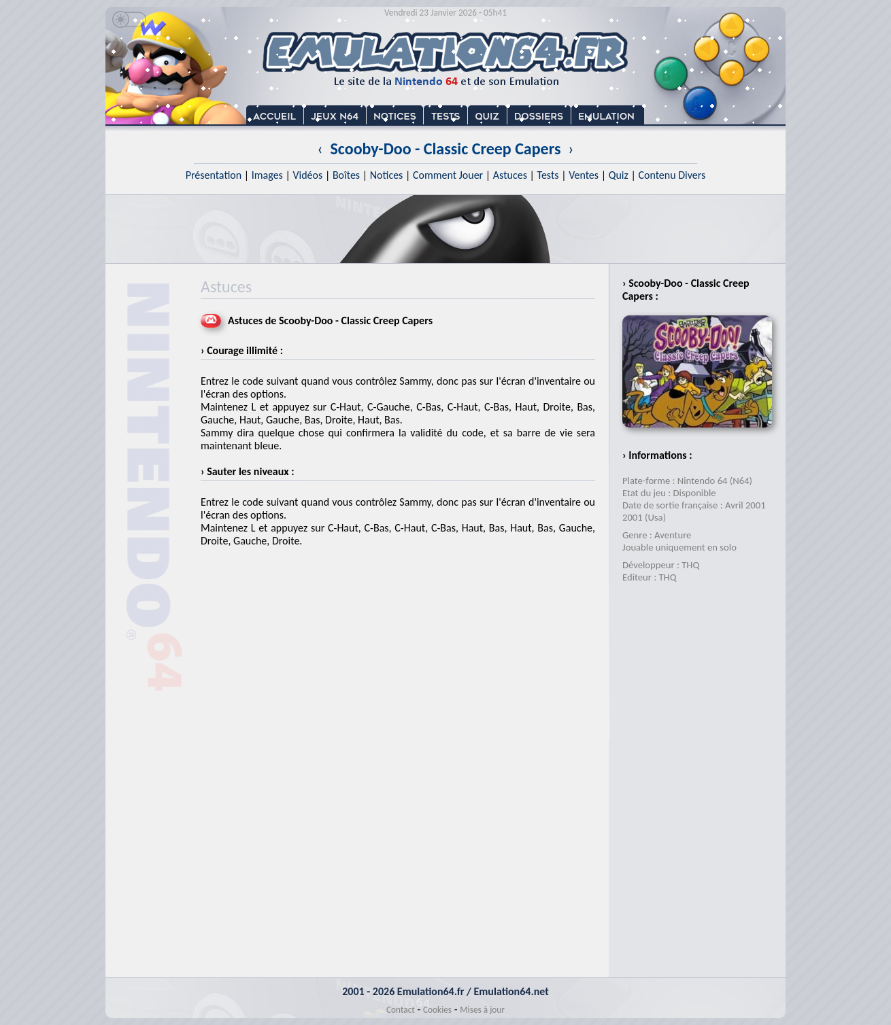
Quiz (618, 175)
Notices (386, 175)
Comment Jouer (448, 175)
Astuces (510, 175)
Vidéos (307, 175)
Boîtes (346, 175)
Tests (548, 175)
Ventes (584, 175)
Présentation (214, 175)
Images (267, 175)
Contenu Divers (671, 175)
